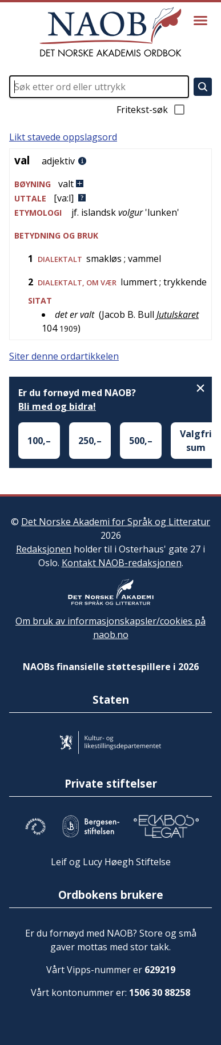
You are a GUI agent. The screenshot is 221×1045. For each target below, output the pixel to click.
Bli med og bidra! (57, 406)
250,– (90, 440)
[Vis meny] (200, 21)
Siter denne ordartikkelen (64, 356)
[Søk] (203, 87)
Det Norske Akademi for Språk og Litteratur (115, 521)
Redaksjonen (43, 549)
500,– (140, 440)
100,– (39, 440)
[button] (110, 184)
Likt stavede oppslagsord (63, 137)
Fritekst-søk (151, 109)
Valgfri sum (196, 440)
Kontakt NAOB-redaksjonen (122, 562)
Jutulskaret (177, 314)
